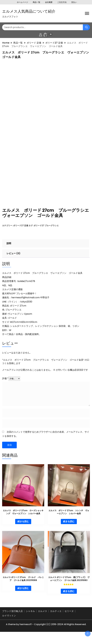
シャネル (30, 615)
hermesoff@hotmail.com (25, 301)
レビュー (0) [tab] (13, 257)
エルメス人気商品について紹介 (28, 11)
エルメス (42, 615)
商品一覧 (36, 2)
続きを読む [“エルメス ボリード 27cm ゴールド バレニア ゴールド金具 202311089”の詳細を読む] (23, 592)
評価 (5, 382)
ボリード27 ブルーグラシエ (46, 229)
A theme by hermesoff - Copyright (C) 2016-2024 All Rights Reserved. (46, 628)
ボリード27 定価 (20, 229)
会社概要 (49, 2)
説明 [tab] (9, 247)
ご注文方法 (62, 2)
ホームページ (22, 2)
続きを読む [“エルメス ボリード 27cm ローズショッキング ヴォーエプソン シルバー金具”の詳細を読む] (23, 525)
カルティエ (56, 615)
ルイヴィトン (9, 619)
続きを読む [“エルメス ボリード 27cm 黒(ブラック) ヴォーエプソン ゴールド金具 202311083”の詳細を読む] (69, 595)
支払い (74, 2)
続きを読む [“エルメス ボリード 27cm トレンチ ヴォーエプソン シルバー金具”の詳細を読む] (69, 525)
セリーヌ (69, 615)
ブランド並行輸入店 (12, 615)
